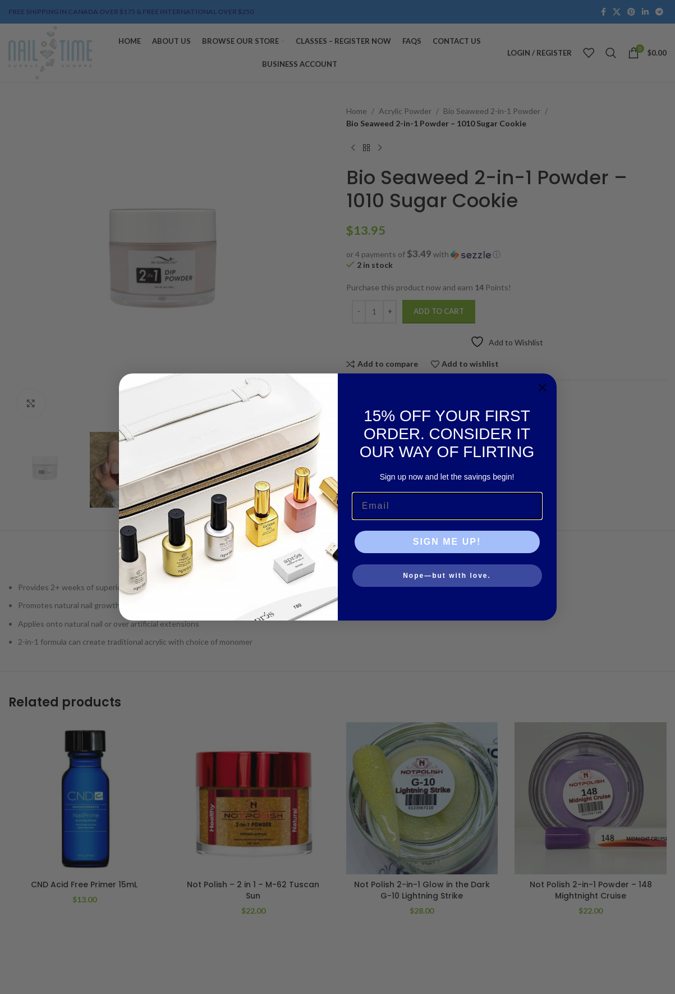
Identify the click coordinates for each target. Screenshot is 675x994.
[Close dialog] (542, 387)
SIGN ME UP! (447, 541)
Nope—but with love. (447, 576)
